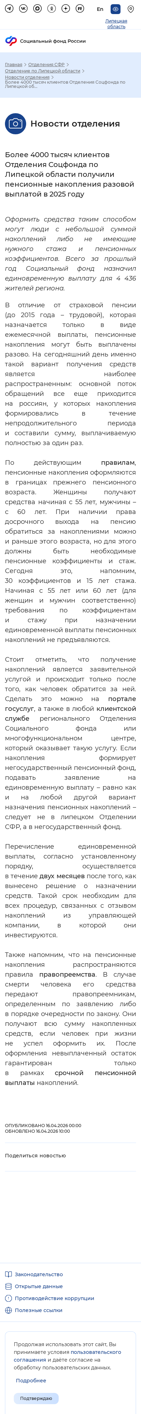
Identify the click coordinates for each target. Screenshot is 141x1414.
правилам (118, 463)
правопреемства (67, 974)
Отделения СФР (46, 65)
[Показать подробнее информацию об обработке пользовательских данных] (31, 1380)
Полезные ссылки (39, 1310)
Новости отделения (27, 77)
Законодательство (39, 1274)
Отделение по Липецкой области (42, 71)
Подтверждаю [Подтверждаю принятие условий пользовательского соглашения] (36, 1398)
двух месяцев (62, 876)
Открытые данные (39, 1286)
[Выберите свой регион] (132, 9)
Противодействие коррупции (54, 1298)
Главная (13, 65)
